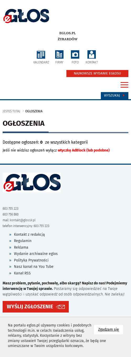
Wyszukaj (114, 95)
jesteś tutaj (11, 111)
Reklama (21, 247)
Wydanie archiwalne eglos (36, 254)
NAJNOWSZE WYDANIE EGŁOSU (97, 73)
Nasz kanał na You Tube (34, 266)
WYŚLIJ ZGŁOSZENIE (30, 307)
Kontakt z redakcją (29, 234)
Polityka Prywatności (31, 260)
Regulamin (23, 241)
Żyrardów (67, 39)
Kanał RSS (22, 273)
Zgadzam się (110, 329)
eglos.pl (67, 33)
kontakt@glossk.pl (22, 220)
